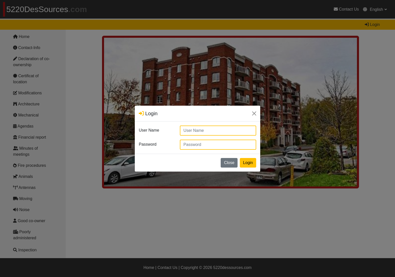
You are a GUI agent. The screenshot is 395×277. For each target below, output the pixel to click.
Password (147, 144)
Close (229, 163)
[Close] (254, 113)
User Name (149, 130)
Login (248, 163)
